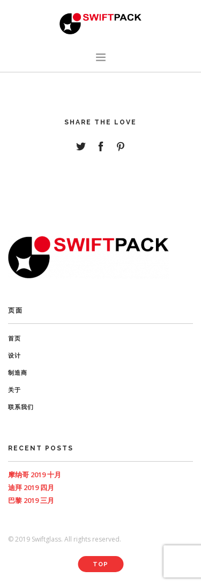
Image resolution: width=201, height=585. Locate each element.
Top (100, 564)
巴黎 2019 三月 (31, 500)
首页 (14, 338)
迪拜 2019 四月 (31, 487)
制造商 (17, 372)
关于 (14, 390)
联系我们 (21, 407)
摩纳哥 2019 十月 (34, 474)
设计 (14, 355)
